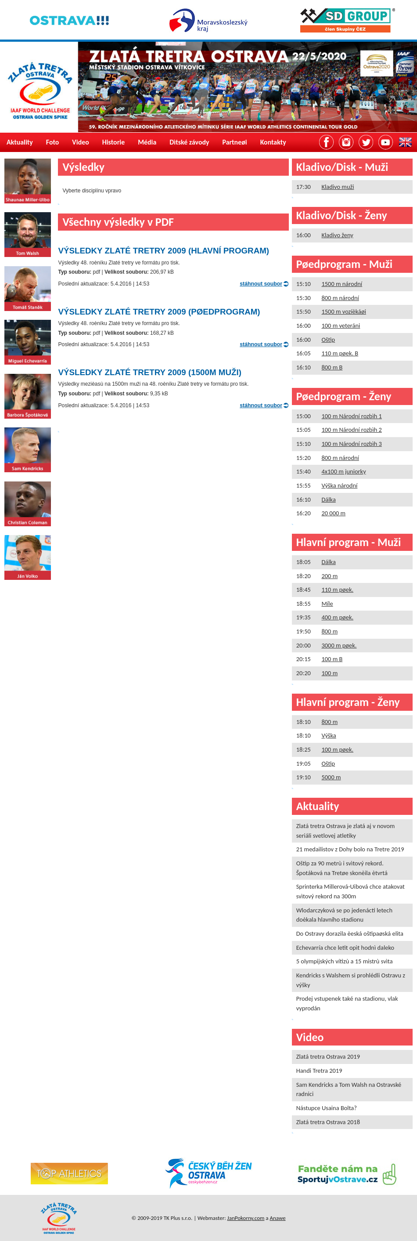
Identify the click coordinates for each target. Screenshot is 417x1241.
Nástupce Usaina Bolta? (326, 1108)
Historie (113, 142)
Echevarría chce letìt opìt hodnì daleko (345, 948)
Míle (327, 604)
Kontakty (273, 142)
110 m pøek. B (339, 353)
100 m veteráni (340, 325)
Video (80, 142)
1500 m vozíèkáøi (343, 311)
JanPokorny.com (246, 1218)
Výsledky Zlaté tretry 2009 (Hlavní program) (163, 250)
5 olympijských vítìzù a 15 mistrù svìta (344, 961)
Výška (328, 735)
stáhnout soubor (261, 284)
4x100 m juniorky (343, 471)
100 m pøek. (337, 749)
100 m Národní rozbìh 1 (351, 416)
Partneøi (235, 142)
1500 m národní (341, 284)
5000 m (331, 777)
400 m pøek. (337, 617)
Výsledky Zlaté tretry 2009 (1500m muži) (149, 372)
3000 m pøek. (338, 645)
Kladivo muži (337, 187)
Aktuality (20, 142)
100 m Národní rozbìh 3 (351, 444)
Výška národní (339, 485)
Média (147, 142)
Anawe (278, 1218)
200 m (329, 576)
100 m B (331, 659)
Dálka (328, 499)
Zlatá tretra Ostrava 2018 (328, 1122)
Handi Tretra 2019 (319, 1071)
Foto (52, 142)
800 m (329, 631)
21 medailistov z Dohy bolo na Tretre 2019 (350, 849)
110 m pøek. (337, 589)
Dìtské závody (189, 142)
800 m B (331, 367)
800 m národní (340, 298)
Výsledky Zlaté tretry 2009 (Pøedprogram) (159, 311)
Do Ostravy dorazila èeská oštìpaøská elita (349, 933)
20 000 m (333, 513)
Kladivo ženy (337, 235)
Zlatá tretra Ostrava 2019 (328, 1056)
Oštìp (328, 340)
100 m (329, 673)
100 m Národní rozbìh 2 (351, 430)
